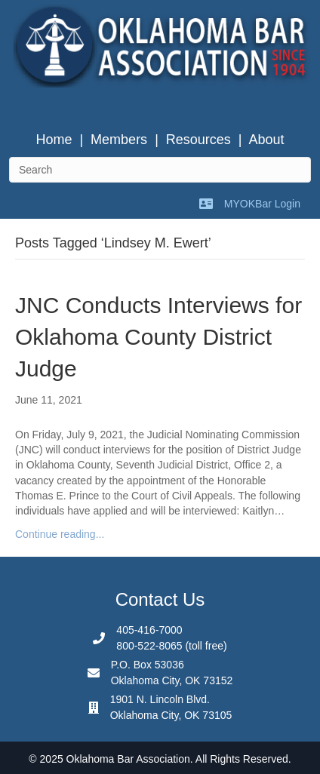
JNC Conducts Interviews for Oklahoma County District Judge (158, 337)
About (267, 139)
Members (119, 139)
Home (53, 139)
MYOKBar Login (262, 204)
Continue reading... (59, 534)
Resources (198, 139)
